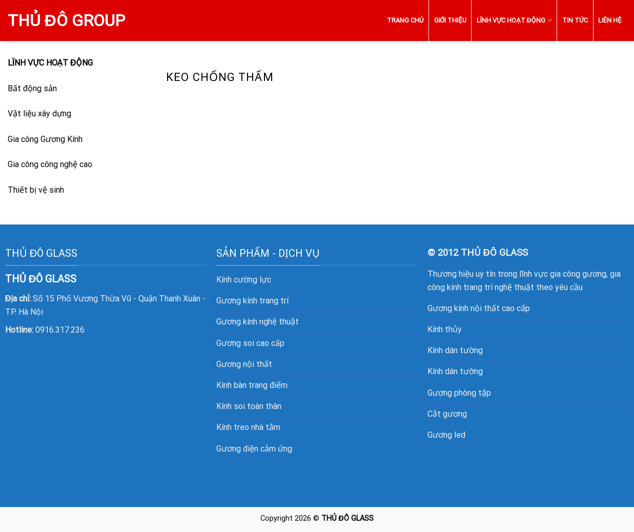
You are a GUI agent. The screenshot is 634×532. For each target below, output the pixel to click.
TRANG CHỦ (405, 20)
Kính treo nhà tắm (248, 427)
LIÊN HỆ (609, 20)
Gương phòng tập (459, 393)
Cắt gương (447, 414)
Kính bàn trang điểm (252, 385)
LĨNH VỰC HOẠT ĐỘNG (514, 20)
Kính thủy (444, 329)
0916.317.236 (60, 330)
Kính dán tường (455, 350)
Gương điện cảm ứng (254, 449)
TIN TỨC (575, 20)
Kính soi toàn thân (248, 406)
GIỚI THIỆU (450, 20)
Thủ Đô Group (66, 20)
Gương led (446, 435)
